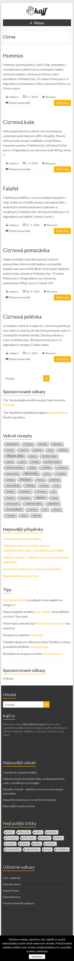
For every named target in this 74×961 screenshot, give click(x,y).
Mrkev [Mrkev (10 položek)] (47, 474)
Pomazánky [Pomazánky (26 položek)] (13, 485)
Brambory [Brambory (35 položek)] (12, 443)
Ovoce (48, 849)
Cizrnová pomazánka (26, 250)
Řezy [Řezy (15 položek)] (24, 515)
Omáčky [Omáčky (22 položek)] (61, 473)
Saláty (37, 844)
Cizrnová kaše (18, 122)
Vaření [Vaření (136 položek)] (40, 497)
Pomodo (9, 405)
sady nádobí (42, 612)
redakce (14, 96)
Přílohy (59, 838)
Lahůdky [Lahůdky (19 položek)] (46, 467)
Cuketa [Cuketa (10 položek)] (10, 450)
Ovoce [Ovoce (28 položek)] (10, 479)
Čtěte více (62, 102)
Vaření (38, 832)
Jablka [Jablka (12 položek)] (10, 462)
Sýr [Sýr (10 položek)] (53, 491)
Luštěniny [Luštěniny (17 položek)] (62, 467)
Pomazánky (62, 849)
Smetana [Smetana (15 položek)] (41, 491)
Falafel (10, 188)
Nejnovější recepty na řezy (21, 576)
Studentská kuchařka (51, 623)
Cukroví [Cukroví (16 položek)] (24, 450)
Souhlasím (37, 956)
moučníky (36, 635)
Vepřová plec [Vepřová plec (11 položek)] (13, 503)
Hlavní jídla (24, 832)
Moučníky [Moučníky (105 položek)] (31, 473)
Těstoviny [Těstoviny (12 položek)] (25, 498)
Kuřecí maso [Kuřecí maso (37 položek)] (52, 461)
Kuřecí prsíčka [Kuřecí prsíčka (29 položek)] (15, 467)
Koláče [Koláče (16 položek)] (35, 462)
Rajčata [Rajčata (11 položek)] (44, 485)
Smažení (10, 844)
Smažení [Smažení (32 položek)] (25, 491)
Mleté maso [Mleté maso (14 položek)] (12, 473)
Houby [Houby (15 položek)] (33, 456)
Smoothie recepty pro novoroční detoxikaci (32, 569)
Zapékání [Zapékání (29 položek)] (53, 503)
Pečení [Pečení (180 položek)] (25, 479)
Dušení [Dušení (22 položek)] (63, 450)
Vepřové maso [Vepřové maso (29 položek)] (33, 503)
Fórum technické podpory (18, 903)
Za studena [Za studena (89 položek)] (14, 509)
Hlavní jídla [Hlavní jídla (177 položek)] (15, 456)
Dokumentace (11, 897)
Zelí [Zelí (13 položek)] (45, 509)
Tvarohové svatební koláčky (22, 539)
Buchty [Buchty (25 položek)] (43, 444)
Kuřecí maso (28, 838)
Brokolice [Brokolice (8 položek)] (28, 444)
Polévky (24, 844)
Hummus (13, 55)
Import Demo (11, 890)
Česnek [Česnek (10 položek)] (57, 509)
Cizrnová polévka (22, 316)
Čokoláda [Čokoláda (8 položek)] (11, 515)
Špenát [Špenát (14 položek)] (36, 515)
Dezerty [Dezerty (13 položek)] (37, 450)
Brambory (45, 838)
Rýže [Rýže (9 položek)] (56, 486)
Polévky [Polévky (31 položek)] (55, 479)
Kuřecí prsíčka (13, 849)
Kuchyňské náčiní (14, 600)
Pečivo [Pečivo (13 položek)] (40, 480)
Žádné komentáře (20, 102)
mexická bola (39, 647)
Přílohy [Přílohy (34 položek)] (30, 485)
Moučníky (52, 832)
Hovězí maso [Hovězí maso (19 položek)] (49, 456)
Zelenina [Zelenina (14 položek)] (32, 509)
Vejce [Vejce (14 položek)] (54, 498)
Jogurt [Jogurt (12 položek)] (22, 462)
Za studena (12, 838)
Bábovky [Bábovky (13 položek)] (57, 444)
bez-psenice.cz (53, 653)
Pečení (10, 832)
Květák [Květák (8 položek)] (32, 468)
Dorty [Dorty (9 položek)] (50, 450)
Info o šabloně (11, 878)
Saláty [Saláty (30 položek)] (10, 491)
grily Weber (57, 412)
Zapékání (50, 844)
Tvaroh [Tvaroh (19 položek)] (10, 497)
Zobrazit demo (12, 884)
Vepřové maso (32, 849)
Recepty (50, 96)
